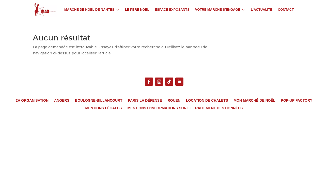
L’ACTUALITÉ (261, 9)
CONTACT (286, 9)
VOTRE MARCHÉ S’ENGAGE (217, 9)
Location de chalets (207, 100)
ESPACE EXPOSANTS (172, 9)
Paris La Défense (145, 100)
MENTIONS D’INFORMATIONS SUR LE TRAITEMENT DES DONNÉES (185, 108)
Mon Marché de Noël (254, 100)
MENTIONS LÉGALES (103, 108)
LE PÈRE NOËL (137, 9)
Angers (61, 100)
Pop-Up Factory (296, 100)
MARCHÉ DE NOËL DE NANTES (89, 9)
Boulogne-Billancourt (98, 100)
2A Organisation (32, 100)
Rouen (173, 100)
